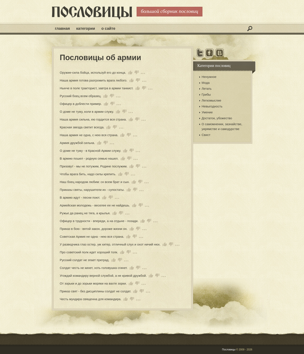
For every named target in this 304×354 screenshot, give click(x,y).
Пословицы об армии (100, 57)
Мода (206, 82)
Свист (206, 135)
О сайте (108, 28)
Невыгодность (212, 106)
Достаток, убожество (217, 118)
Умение (207, 112)
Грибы (206, 94)
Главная (62, 28)
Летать (207, 88)
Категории (85, 28)
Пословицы (229, 349)
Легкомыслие (211, 100)
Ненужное (209, 77)
